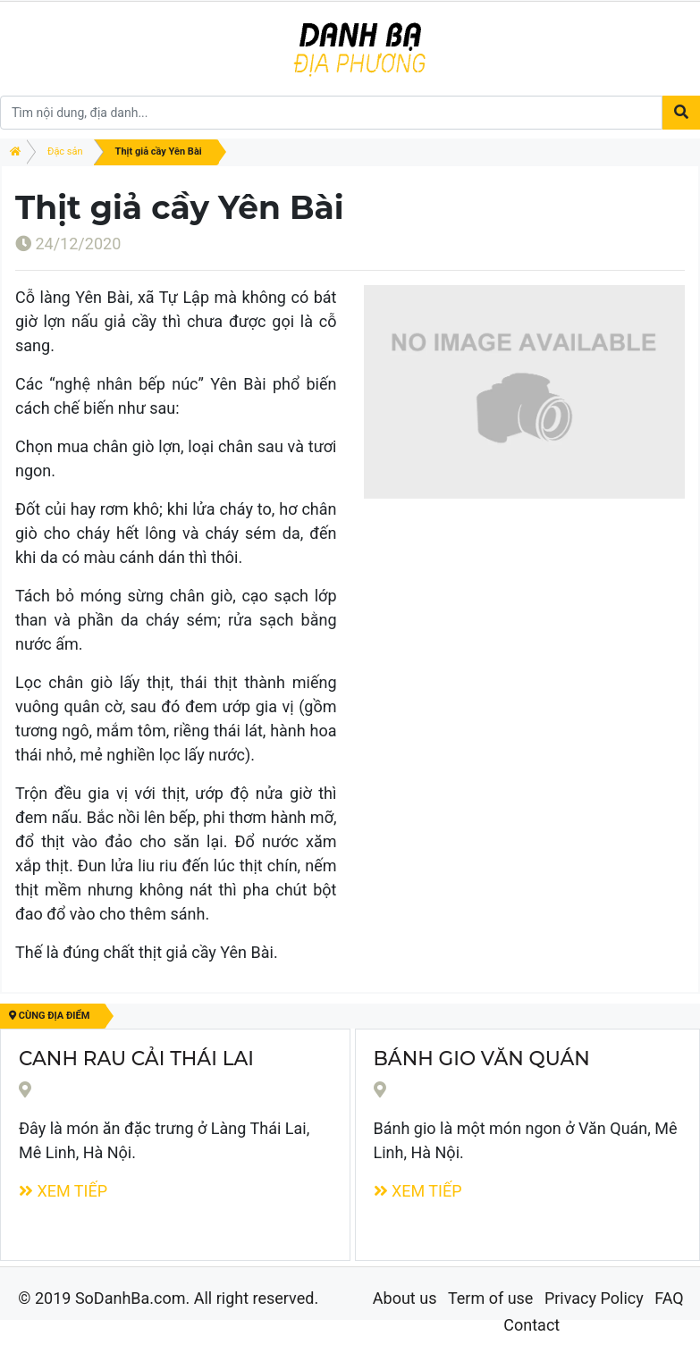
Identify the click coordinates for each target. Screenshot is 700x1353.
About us (405, 1298)
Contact (531, 1324)
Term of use (491, 1298)
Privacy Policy (594, 1298)
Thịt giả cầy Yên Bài (158, 151)
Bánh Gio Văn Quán (482, 1058)
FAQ (668, 1298)
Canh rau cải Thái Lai (136, 1058)
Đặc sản (65, 151)
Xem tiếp (63, 1190)
